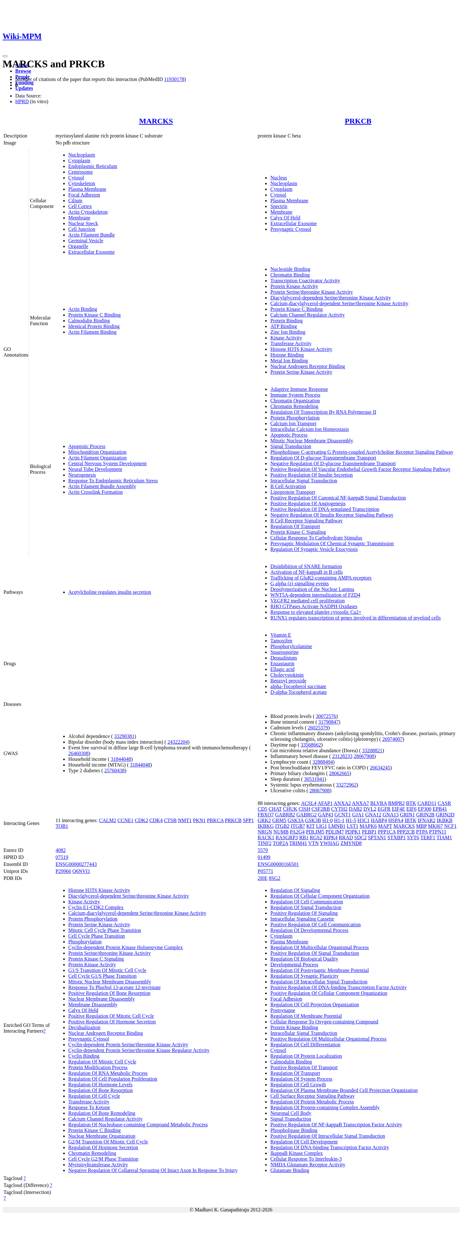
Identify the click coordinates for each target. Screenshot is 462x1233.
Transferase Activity (290, 343)
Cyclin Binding (83, 1056)
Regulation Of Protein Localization (306, 1056)
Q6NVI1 (81, 871)
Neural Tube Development (95, 469)
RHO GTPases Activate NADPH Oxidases (313, 606)
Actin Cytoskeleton (88, 212)
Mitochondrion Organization (97, 452)
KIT (310, 826)
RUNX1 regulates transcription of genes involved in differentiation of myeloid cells (355, 617)
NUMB (281, 831)
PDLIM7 (334, 831)
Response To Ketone (89, 1107)
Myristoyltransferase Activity (98, 1164)
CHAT (275, 809)
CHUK (290, 809)
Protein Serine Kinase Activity (301, 372)
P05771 (265, 871)
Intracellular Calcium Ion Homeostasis (309, 429)
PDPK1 (353, 831)
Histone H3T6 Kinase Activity (301, 349)
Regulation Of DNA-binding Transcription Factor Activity (329, 1147)
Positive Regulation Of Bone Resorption (109, 993)
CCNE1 (125, 820)
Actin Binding (82, 309)
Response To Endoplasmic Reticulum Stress (113, 480)
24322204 (177, 742)
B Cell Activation (288, 486)
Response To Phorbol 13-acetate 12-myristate (114, 987)
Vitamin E (280, 635)
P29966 (63, 871)
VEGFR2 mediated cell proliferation (307, 600)
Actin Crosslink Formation (95, 492)
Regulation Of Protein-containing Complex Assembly (324, 1107)
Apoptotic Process (86, 446)
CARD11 (427, 803)
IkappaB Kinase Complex (296, 1153)
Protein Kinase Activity (294, 286)
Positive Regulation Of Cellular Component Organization (328, 993)
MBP (421, 826)
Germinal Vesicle (85, 240)
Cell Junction (81, 229)
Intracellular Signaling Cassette (302, 918)
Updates (24, 88)
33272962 (346, 784)
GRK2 (264, 820)
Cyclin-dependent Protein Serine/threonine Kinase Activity (128, 1044)
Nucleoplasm (81, 154)
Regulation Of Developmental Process (309, 930)
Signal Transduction (290, 446)
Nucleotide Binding (290, 269)
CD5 (262, 809)
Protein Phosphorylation (294, 417)
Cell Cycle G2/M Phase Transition (103, 1159)
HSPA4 (395, 820)
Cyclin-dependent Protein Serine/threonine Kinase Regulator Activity (139, 1050)
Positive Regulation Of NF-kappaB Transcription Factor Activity (336, 1124)
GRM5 (279, 820)
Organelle (78, 246)
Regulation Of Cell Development (304, 1141)
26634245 (380, 767)
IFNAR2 (426, 820)
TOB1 (62, 826)
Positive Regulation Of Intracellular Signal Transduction (327, 1136)
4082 (61, 850)
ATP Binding (283, 326)
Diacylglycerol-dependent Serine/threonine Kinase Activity (330, 297)
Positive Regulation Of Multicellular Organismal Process (328, 1039)
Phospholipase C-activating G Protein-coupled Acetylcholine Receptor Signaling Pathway (361, 452)
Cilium (75, 200)
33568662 (311, 744)
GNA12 (373, 814)
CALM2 (107, 820)
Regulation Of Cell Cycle (94, 1096)
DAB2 (355, 809)
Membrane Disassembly (92, 1004)
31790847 (328, 722)
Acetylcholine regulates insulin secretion (109, 592)
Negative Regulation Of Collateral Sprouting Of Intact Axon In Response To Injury (153, 1170)
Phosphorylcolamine (291, 646)
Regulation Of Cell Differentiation (305, 1044)
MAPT (385, 826)
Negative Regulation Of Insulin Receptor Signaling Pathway (331, 515)
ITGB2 (282, 826)
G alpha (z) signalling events (299, 583)
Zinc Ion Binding (287, 332)
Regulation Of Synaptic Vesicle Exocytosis (314, 549)
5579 (263, 850)
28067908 (364, 756)
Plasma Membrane (87, 189)
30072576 (326, 716)
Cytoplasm (79, 160)
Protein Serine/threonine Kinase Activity (311, 292)
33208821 (372, 750)
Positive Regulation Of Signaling (304, 913)
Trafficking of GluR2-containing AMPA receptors (321, 577)
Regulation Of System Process (301, 1079)
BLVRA (378, 803)
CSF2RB (320, 809)
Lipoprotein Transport (292, 492)
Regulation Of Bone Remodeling (101, 1113)
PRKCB (358, 121)
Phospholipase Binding (293, 1130)
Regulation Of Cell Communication (306, 901)
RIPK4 (331, 837)
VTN (313, 843)
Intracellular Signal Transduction (303, 480)
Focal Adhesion (84, 195)
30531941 (314, 779)
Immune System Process (295, 395)
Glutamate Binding (289, 1170)
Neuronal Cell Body (290, 1113)
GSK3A (296, 820)
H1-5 (351, 820)
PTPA (422, 831)
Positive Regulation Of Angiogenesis (307, 503)
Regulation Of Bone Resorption (100, 1090)
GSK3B (313, 820)
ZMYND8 (351, 843)
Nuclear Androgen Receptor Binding (307, 366)
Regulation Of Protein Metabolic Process (312, 1101)
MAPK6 (368, 826)
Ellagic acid (282, 669)
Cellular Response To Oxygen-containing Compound (324, 1021)
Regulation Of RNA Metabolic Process (108, 1073)
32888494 (322, 762)
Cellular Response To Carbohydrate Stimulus (316, 537)
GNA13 (391, 814)
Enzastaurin (282, 663)
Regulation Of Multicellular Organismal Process (319, 947)
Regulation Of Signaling (295, 890)
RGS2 (316, 837)
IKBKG (266, 826)
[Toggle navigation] (5, 56)
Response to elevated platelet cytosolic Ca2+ (315, 612)
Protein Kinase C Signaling (298, 532)
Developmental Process (294, 964)
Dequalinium (283, 657)
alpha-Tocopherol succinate (298, 686)
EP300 (425, 809)
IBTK (410, 820)
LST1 (352, 826)
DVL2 (369, 809)
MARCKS (156, 121)
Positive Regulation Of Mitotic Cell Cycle (111, 1016)
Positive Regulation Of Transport (304, 1067)
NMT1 (185, 820)
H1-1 (339, 820)
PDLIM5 (315, 831)
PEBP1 (369, 831)
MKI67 (435, 826)
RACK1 (266, 837)
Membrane (79, 217)
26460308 (78, 753)
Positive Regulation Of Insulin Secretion (311, 475)
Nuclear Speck (83, 223)
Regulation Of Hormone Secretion (103, 1147)
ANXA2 (342, 803)
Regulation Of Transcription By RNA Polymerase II (323, 412)
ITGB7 (298, 826)
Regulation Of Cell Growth (298, 1084)
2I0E (262, 878)
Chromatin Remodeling (294, 406)
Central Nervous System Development (107, 463)
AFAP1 (325, 803)
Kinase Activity (286, 337)
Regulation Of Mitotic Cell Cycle (102, 1061)
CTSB (170, 820)
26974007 (392, 739)
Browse (23, 71)
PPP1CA (387, 831)
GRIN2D (445, 814)
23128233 (342, 756)
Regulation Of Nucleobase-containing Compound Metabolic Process (138, 1124)
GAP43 (325, 814)
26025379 (318, 727)
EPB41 (439, 809)
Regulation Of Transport (295, 526)
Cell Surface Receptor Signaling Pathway (312, 1096)
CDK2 (141, 820)
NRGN (265, 831)
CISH (304, 809)
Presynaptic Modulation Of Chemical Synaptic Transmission (332, 543)
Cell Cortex (80, 206)
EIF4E (398, 809)
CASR (444, 803)
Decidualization (84, 1027)
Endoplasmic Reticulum (92, 166)
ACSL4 (309, 803)
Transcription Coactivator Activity (305, 280)
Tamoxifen (281, 640)
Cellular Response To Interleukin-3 (306, 1159)
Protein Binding (286, 320)
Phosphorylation (85, 941)
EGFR (384, 809)
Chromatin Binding (290, 275)
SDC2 (360, 837)
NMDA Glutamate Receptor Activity (307, 1164)
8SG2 (274, 878)
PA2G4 (297, 831)
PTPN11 (437, 831)
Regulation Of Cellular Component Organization (320, 896)
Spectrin (278, 206)
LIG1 (321, 826)
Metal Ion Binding (289, 360)
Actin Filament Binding (92, 332)
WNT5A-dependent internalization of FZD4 (315, 595)
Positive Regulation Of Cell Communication (315, 924)
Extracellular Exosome (91, 252)
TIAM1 (444, 837)
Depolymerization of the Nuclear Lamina (312, 589)
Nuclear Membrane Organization (101, 1136)
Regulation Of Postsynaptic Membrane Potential (319, 970)
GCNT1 (342, 814)
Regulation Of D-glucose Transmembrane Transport (323, 457)
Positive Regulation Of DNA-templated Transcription (324, 509)
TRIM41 (298, 843)
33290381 (124, 736)
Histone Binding (287, 355)
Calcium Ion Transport (293, 423)
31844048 (121, 759)
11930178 (174, 79)
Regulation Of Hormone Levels (100, 1084)
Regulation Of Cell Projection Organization (314, 1004)
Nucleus (278, 177)
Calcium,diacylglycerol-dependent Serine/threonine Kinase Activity (339, 303)
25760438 (114, 770)
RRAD (346, 837)
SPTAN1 (377, 837)
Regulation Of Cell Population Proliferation (112, 1079)
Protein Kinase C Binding (94, 315)
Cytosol (76, 177)
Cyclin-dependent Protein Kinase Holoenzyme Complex (125, 947)
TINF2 (264, 843)
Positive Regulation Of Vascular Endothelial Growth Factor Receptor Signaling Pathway (360, 469)
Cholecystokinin (287, 675)
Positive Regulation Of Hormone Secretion (112, 1021)
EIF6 (411, 809)
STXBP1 (396, 837)
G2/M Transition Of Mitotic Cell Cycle (108, 1141)
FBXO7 (266, 814)
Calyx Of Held (285, 217)
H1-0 (327, 820)
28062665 (339, 773)
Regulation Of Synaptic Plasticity (304, 976)
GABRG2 (306, 814)
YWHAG (329, 843)
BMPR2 (396, 803)
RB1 (303, 837)
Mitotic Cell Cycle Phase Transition (104, 930)
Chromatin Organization (295, 400)
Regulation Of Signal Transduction (305, 907)
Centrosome (80, 172)
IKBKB (444, 820)
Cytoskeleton (81, 183)
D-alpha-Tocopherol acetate (298, 692)
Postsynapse (282, 1010)
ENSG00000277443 (76, 864)
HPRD (22, 101)
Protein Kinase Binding (294, 1027)
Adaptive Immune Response (299, 389)
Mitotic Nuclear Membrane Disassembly (311, 440)
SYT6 (413, 837)
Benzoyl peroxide (288, 680)
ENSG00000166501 (278, 864)
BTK (411, 803)
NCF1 (450, 826)
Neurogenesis (82, 475)
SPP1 (248, 820)
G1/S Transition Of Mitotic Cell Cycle (107, 970)
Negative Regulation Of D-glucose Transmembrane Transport (333, 463)
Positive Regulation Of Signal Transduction (314, 953)
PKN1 (199, 820)
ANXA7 (360, 803)
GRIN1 (407, 814)
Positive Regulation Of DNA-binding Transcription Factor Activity (338, 987)
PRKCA (215, 820)
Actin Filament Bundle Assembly (102, 486)
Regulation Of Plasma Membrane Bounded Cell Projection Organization (344, 1090)
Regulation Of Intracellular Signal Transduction (318, 981)
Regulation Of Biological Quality (304, 959)
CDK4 (156, 820)
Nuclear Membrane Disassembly (101, 999)
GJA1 (358, 814)
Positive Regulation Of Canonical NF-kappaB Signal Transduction (338, 497)
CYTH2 (339, 809)
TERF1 (427, 837)
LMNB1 (336, 826)
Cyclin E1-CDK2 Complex (96, 907)
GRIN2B (425, 814)
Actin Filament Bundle (91, 235)
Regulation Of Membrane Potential (306, 1016)
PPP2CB (406, 831)
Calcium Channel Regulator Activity (307, 315)
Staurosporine (284, 652)
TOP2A (280, 843)
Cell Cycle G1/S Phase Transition (102, 976)
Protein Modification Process (98, 1067)
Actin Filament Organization (97, 457)
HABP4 (379, 820)
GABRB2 (285, 814)
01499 (264, 857)
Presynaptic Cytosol (290, 229)
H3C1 (364, 820)
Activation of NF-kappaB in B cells (306, 572)
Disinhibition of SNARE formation (306, 566)
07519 (62, 857)
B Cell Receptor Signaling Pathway (306, 520)
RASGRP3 (287, 837)
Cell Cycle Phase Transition (96, 936)
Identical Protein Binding (94, 326)
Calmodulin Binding (89, 320)
